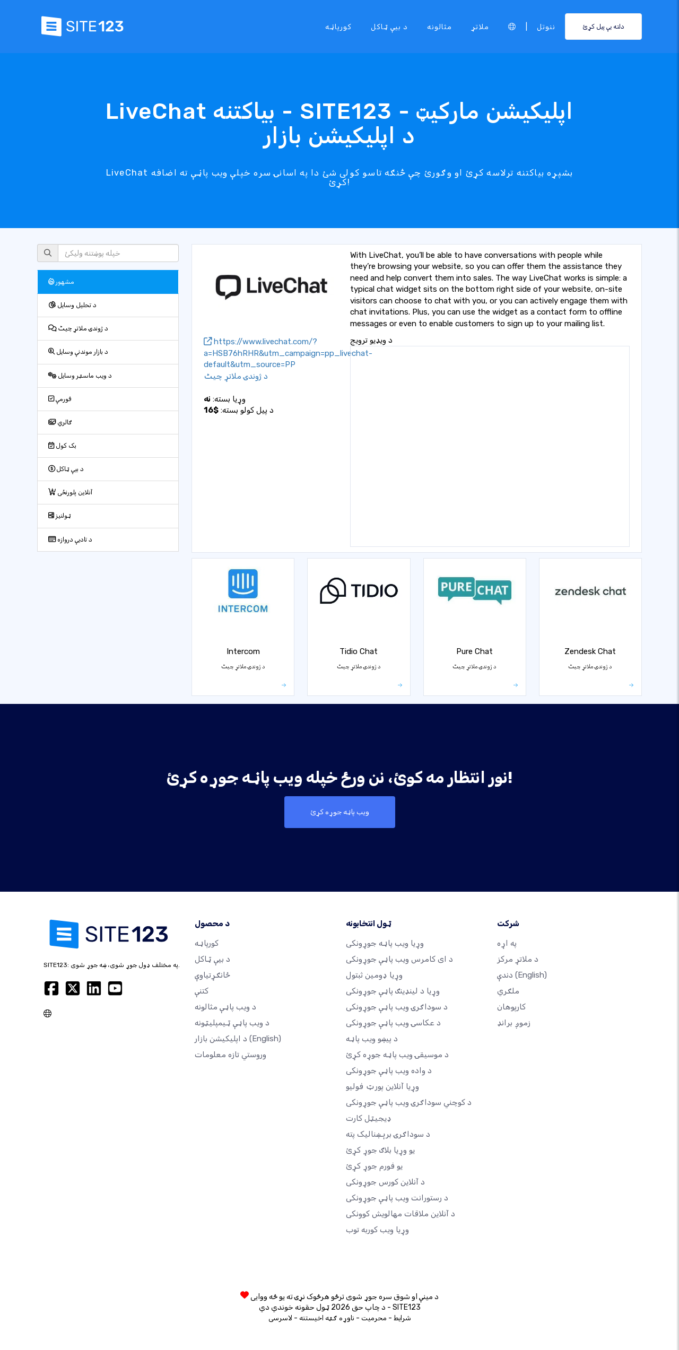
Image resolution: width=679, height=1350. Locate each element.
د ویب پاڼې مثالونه (225, 1007)
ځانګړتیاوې (212, 975)
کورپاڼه (338, 26)
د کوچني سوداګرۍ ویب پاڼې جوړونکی (409, 1102)
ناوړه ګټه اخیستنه (326, 1318)
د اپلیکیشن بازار (238, 1038)
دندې (522, 975)
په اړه (507, 943)
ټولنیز (59, 515)
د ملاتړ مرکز (517, 959)
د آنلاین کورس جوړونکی (385, 1182)
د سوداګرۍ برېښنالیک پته (388, 1134)
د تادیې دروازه (70, 539)
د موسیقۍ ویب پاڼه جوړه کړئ (397, 1054)
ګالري (60, 422)
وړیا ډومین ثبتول (374, 975)
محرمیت (374, 1318)
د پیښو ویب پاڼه (372, 1038)
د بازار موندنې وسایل (78, 351)
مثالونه (439, 26)
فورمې (60, 399)
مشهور (61, 281)
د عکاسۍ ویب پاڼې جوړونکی (393, 1022)
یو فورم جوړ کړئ (374, 1166)
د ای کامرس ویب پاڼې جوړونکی (399, 959)
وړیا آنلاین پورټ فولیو (382, 1086)
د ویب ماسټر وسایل (80, 375)
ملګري (508, 991)
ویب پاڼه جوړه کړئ (339, 812)
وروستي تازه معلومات (230, 1054)
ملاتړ (480, 26)
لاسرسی (280, 1318)
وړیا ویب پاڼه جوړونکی (385, 943)
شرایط (402, 1318)
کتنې (201, 991)
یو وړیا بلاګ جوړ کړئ (380, 1150)
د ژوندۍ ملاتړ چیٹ (78, 328)
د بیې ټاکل (389, 26)
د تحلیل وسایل (72, 305)
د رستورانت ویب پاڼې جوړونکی (397, 1198)
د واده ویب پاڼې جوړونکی (389, 1070)
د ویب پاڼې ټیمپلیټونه (232, 1022)
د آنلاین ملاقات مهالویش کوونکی (400, 1213)
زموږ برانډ (513, 1022)
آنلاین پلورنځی (70, 492)
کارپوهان (511, 1007)
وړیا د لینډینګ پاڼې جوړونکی (393, 991)
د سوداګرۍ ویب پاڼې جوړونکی (397, 1007)
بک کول (62, 445)
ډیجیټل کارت (368, 1118)
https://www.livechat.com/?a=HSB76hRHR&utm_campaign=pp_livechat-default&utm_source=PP (288, 353)
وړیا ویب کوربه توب (377, 1229)
